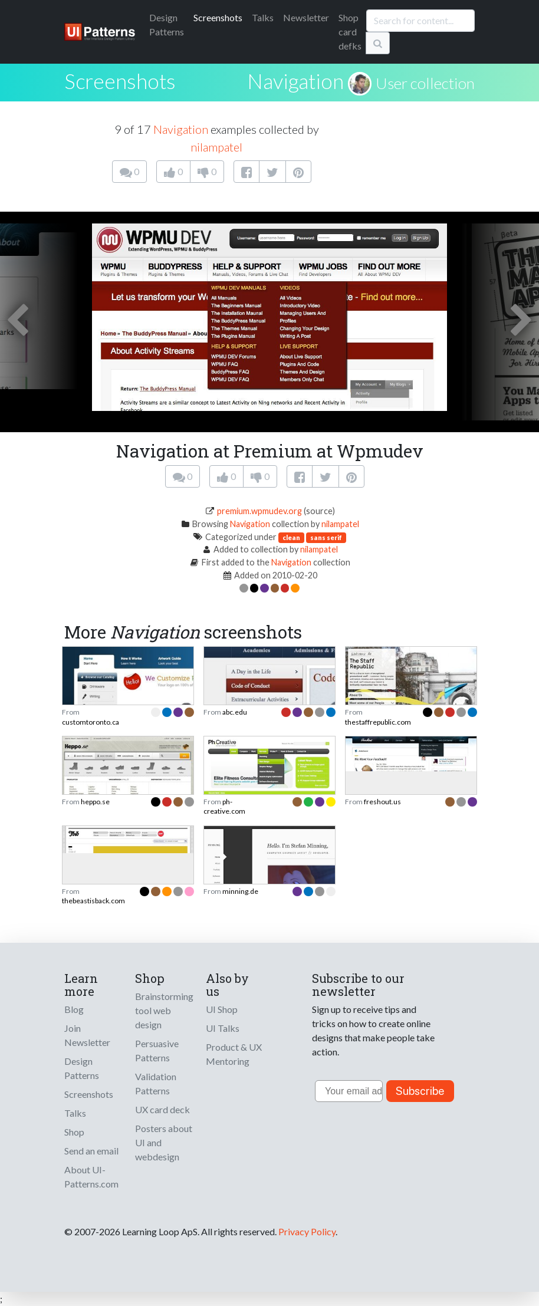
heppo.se (95, 801)
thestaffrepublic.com (378, 722)
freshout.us (382, 801)
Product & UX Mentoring (234, 1054)
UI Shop (222, 1009)
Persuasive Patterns (157, 1050)
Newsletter (306, 17)
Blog (74, 1009)
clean (291, 537)
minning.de (240, 891)
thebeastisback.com (93, 900)
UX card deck (162, 1109)
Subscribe (420, 1091)
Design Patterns (81, 1068)
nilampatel (216, 147)
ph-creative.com (224, 806)
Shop (74, 1131)
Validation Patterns (155, 1083)
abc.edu (234, 712)
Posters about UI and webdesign (163, 1142)
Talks (263, 17)
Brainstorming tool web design (164, 1010)
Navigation (295, 80)
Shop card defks (349, 31)
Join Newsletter (87, 1035)
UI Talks (222, 1028)
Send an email (91, 1150)
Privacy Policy (307, 1231)
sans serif (326, 537)
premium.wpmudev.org (259, 511)
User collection (425, 83)
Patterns (166, 24)
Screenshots (217, 17)
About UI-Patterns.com (91, 1176)
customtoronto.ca (90, 722)
